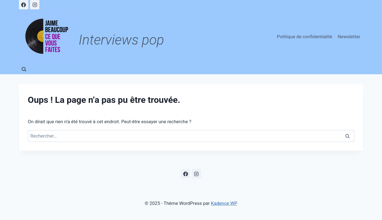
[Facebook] (23, 4)
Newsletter (349, 36)
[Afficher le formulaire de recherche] (24, 69)
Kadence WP (224, 203)
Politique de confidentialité (304, 36)
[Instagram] (34, 4)
